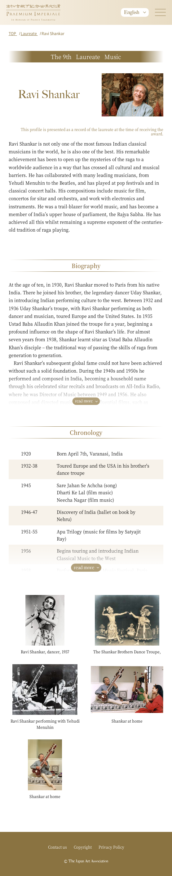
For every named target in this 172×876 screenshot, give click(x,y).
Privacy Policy (111, 847)
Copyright (83, 847)
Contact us (57, 847)
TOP (13, 33)
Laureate (29, 33)
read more (84, 401)
